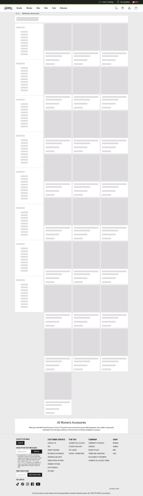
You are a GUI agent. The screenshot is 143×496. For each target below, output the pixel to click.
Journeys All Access (77, 443)
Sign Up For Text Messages (26, 448)
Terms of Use (32, 461)
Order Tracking (105, 2)
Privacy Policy (93, 450)
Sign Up (20, 443)
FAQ (49, 446)
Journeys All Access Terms (98, 460)
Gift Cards (73, 450)
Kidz (43, 8)
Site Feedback (53, 467)
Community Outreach (96, 443)
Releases (60, 8)
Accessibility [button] (123, 2)
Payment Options (54, 464)
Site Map (51, 471)
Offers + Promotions (76, 453)
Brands (18, 8)
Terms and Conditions (96, 453)
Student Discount (75, 446)
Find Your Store (22, 471)
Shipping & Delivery (55, 457)
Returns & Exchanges (56, 453)
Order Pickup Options (56, 460)
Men (36, 8)
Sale (51, 8)
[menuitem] (18, 8)
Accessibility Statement (97, 457)
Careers (91, 446)
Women (27, 8)
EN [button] (135, 2)
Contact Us (52, 443)
